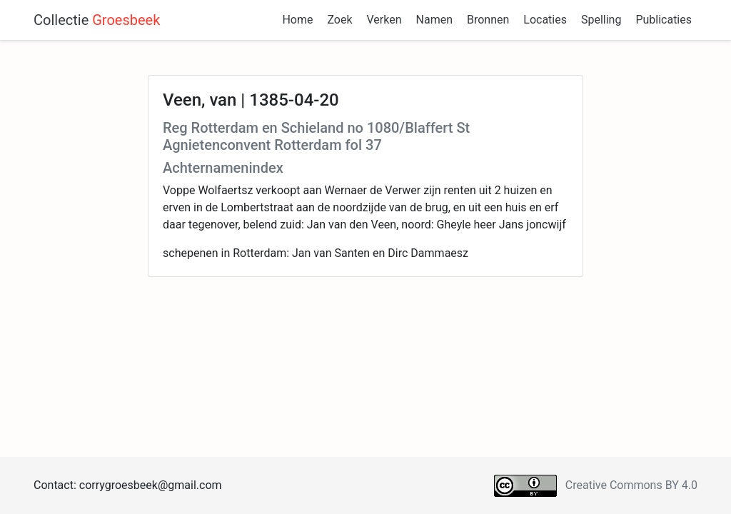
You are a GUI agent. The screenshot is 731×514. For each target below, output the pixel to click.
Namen (434, 19)
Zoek (339, 19)
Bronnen (488, 19)
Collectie (97, 20)
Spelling (601, 19)
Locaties (545, 19)
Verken (384, 19)
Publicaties (663, 19)
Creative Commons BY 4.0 (631, 485)
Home (297, 19)
